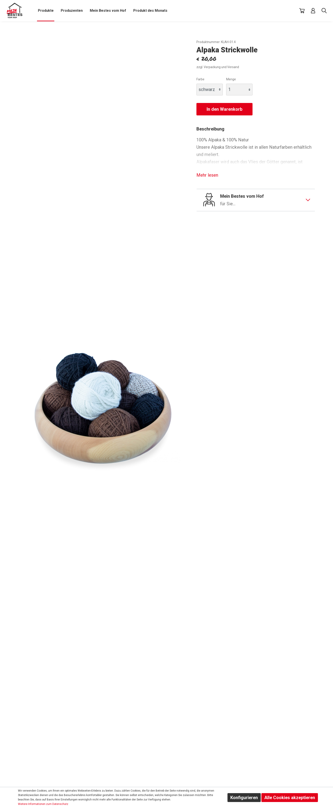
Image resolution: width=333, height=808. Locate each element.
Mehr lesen (207, 175)
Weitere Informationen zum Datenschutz (43, 804)
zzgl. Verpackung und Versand (217, 67)
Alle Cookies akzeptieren (289, 797)
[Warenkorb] (302, 10)
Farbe (200, 79)
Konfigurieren (244, 797)
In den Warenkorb (224, 109)
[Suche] (324, 10)
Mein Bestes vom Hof (265, 200)
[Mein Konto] (313, 10)
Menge (231, 79)
